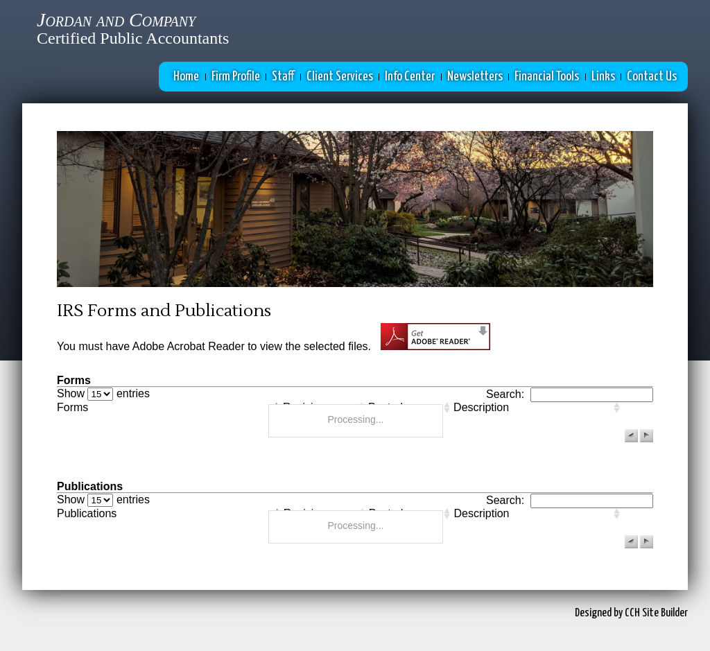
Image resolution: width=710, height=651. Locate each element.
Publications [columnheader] (86, 513)
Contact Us (652, 76)
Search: (569, 394)
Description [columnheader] (481, 407)
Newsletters (475, 76)
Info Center (410, 76)
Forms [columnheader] (72, 407)
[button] (631, 435)
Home (186, 76)
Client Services (339, 76)
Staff (283, 76)
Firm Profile (235, 76)
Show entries (103, 393)
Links (603, 76)
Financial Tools (546, 76)
